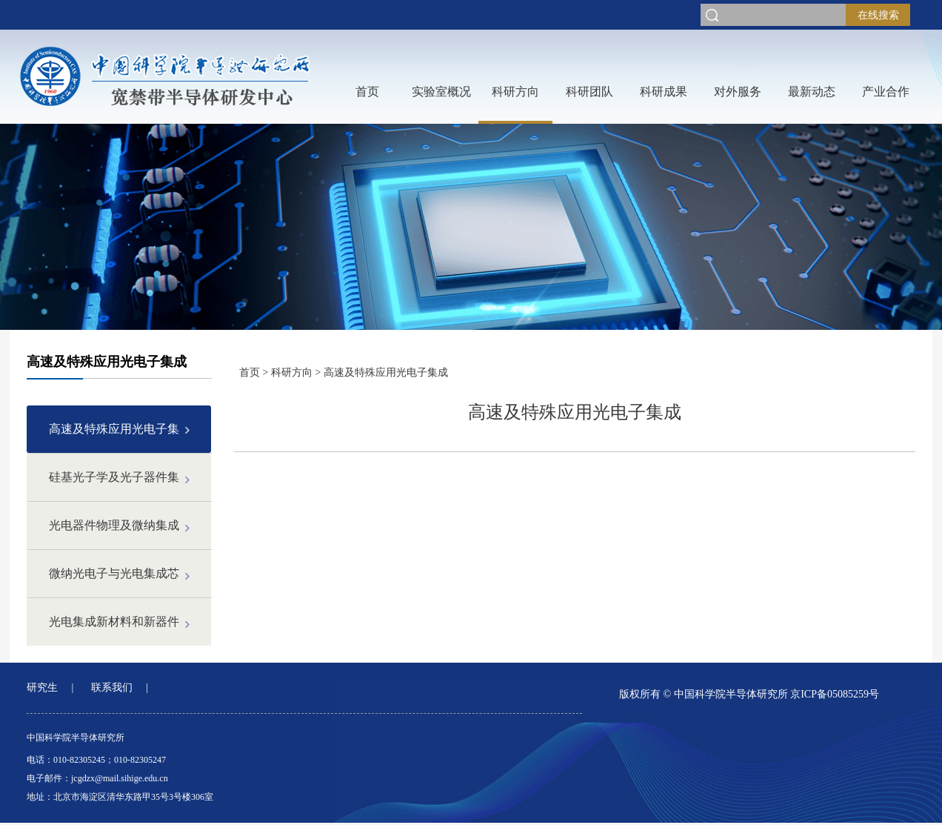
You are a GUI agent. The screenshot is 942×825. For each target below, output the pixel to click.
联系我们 (112, 687)
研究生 (42, 687)
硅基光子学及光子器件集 (114, 477)
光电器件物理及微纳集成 (114, 525)
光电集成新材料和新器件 (114, 621)
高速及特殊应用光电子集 (114, 429)
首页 (367, 91)
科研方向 (515, 91)
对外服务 (737, 91)
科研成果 (663, 91)
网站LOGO (165, 77)
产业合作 (885, 91)
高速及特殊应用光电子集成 (386, 372)
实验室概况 (441, 91)
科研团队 (589, 91)
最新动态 (811, 91)
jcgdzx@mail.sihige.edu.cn (119, 778)
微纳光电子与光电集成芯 (114, 573)
